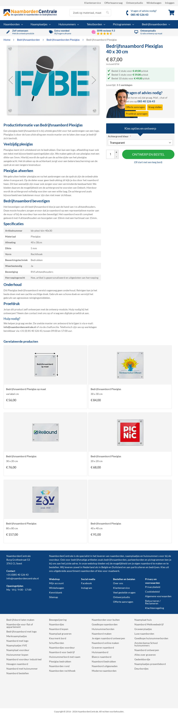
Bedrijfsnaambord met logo (21, 631)
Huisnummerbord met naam (64, 656)
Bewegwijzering (58, 619)
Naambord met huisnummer (22, 668)
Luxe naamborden (144, 633)
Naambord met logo (17, 640)
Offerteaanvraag (113, 2)
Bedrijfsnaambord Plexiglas (106, 389)
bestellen (54, 567)
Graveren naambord (103, 647)
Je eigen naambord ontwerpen (108, 638)
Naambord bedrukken (104, 661)
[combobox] (90, 12)
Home (7, 39)
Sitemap (53, 597)
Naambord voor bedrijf (62, 652)
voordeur (54, 559)
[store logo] (30, 12)
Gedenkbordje (142, 659)
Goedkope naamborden (105, 624)
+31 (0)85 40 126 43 (17, 574)
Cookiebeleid (152, 591)
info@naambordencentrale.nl (22, 578)
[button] (11, 80)
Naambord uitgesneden (105, 666)
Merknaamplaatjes (16, 636)
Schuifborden (56, 642)
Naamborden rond (59, 666)
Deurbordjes (141, 668)
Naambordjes (56, 624)
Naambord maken (101, 633)
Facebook (86, 583)
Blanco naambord (101, 656)
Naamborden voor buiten (106, 619)
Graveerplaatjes (143, 629)
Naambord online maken (105, 642)
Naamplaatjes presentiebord (150, 663)
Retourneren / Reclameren (153, 602)
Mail (155, 97)
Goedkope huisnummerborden (151, 638)
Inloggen (169, 2)
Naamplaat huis (143, 619)
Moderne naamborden (104, 670)
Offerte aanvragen (123, 601)
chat (162, 97)
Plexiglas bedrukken (60, 661)
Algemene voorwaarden (158, 596)
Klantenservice (92, 2)
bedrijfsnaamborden (115, 559)
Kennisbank (55, 592)
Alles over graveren (145, 654)
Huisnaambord (100, 652)
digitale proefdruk (74, 313)
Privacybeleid (152, 586)
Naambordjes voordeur (62, 647)
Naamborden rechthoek (62, 670)
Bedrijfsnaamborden (28, 39)
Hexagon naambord (17, 663)
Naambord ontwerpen (146, 650)
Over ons (118, 583)
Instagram (86, 587)
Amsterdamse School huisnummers (146, 644)
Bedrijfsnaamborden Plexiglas (63, 39)
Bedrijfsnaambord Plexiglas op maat (26, 389)
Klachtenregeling (154, 607)
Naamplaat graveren (60, 633)
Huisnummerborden (103, 629)
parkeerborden (136, 559)
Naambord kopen (58, 629)
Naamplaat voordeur (17, 650)
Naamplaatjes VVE (16, 645)
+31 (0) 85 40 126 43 (31, 330)
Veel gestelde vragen (124, 592)
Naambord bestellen (17, 673)
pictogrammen (156, 559)
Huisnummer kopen (17, 654)
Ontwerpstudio (134, 2)
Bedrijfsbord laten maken (20, 619)
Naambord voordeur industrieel (24, 659)
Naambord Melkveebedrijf (149, 624)
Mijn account (56, 583)
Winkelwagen (154, 2)
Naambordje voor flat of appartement (19, 625)
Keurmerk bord (57, 638)
